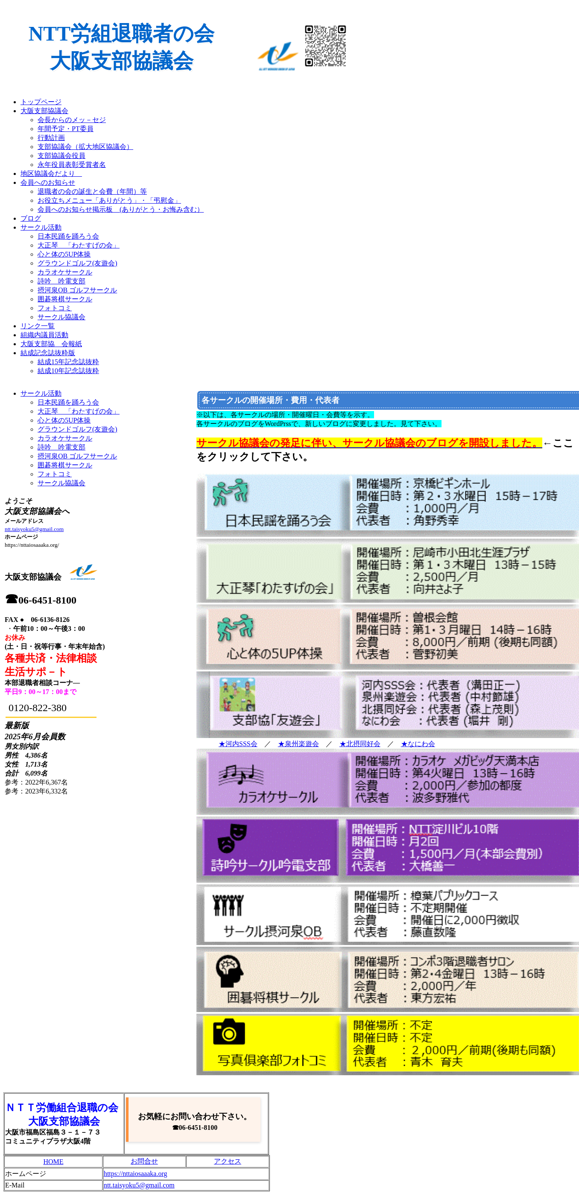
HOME (53, 1161)
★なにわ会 (418, 743)
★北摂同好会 (359, 743)
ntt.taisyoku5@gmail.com (34, 529)
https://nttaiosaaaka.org (135, 1173)
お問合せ (144, 1161)
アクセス (227, 1161)
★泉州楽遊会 (298, 743)
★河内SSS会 (238, 743)
